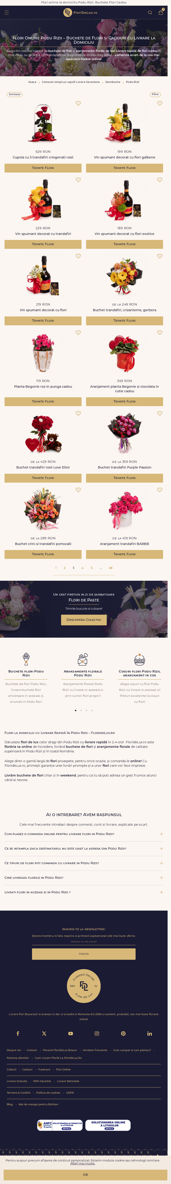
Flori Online (63, 1070)
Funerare (44, 1070)
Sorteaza (14, 94)
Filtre (155, 94)
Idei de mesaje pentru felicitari (38, 1104)
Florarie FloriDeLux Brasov (60, 1050)
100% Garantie (42, 1081)
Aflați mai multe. (82, 1163)
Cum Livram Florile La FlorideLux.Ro (58, 1058)
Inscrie (84, 953)
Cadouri (27, 1070)
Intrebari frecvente (95, 1050)
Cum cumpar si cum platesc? (132, 1050)
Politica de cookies (48, 1093)
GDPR (70, 1093)
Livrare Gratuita (17, 1081)
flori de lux (80, 12)
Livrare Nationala (68, 1081)
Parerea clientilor (18, 1058)
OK (85, 1175)
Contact (32, 1050)
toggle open (6, 12)
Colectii (12, 1070)
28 (110, 568)
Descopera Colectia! (84, 620)
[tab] (75, 710)
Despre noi (14, 1050)
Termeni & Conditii (19, 1093)
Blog (10, 1104)
